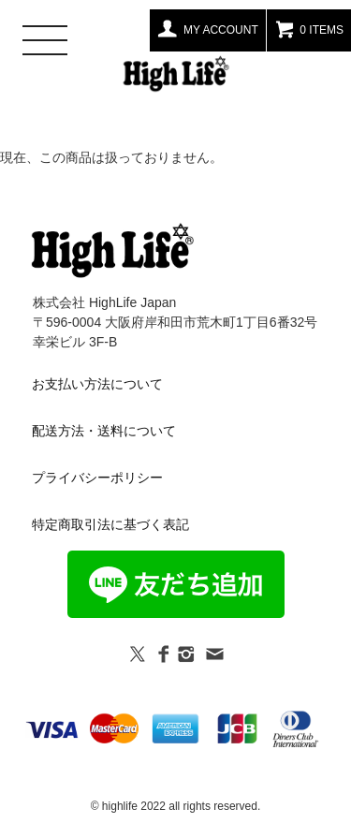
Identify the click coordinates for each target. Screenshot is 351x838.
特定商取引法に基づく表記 (110, 524)
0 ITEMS (309, 28)
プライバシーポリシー (97, 477)
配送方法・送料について (104, 430)
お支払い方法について (97, 383)
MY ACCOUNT (207, 28)
